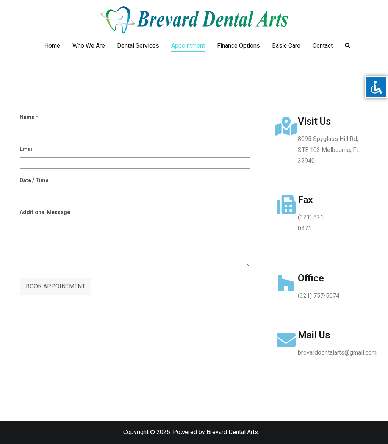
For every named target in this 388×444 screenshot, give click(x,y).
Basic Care (286, 45)
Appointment (188, 45)
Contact (323, 45)
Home (52, 45)
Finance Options (238, 45)
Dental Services (138, 45)
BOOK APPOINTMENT (55, 286)
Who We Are (88, 45)
